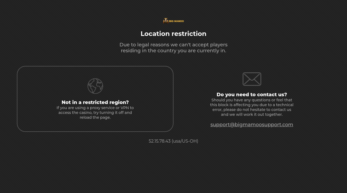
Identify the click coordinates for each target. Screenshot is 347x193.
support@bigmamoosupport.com (251, 125)
